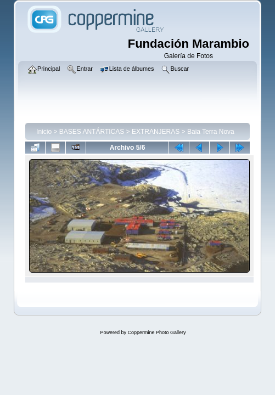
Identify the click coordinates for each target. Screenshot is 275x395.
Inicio (44, 132)
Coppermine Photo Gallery (156, 332)
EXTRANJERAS (155, 132)
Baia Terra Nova (210, 132)
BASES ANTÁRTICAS (91, 132)
